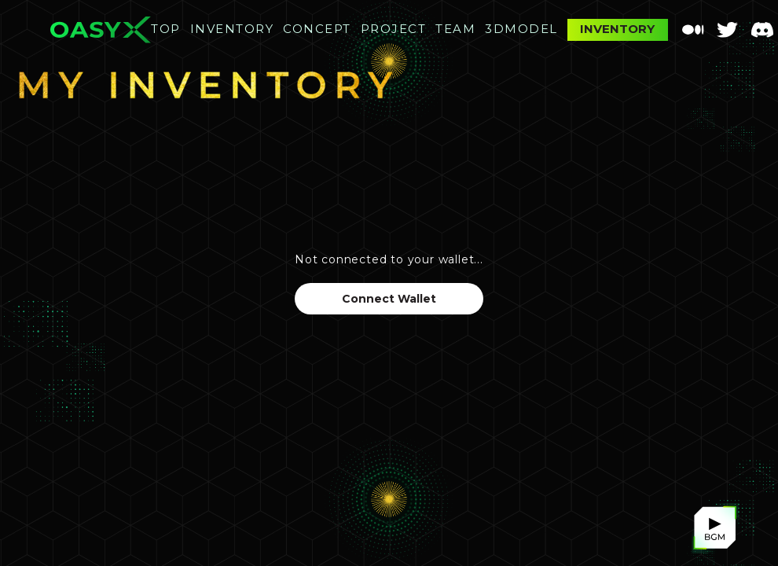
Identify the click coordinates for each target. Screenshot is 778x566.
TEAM (455, 28)
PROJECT (394, 28)
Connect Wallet (389, 299)
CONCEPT (317, 28)
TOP (166, 28)
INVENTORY (232, 28)
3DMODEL (521, 28)
